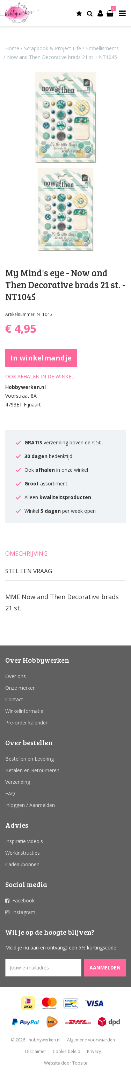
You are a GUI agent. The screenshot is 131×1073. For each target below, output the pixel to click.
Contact (14, 699)
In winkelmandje (41, 358)
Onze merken (20, 687)
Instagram (23, 912)
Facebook (23, 900)
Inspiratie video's (24, 841)
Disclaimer (35, 1051)
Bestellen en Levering (29, 758)
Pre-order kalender (26, 722)
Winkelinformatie (24, 711)
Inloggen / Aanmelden (30, 805)
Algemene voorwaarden (91, 1040)
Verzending (17, 782)
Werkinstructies (22, 852)
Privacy (94, 1051)
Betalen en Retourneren (32, 770)
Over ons (15, 676)
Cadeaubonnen (22, 864)
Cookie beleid (66, 1051)
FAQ (10, 793)
